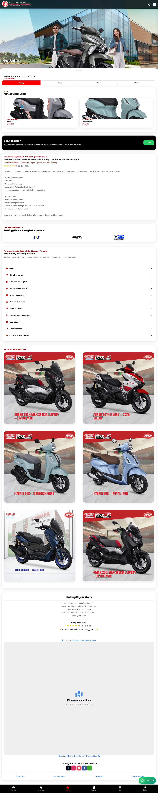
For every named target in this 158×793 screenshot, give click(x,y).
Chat (149, 143)
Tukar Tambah (79, 329)
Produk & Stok (79, 309)
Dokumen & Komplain (79, 282)
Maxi (98, 83)
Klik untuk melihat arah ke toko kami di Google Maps (79, 756)
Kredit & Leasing (79, 295)
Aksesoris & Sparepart (79, 335)
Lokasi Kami (99, 776)
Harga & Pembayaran (79, 288)
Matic (60, 83)
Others (137, 83)
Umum (79, 268)
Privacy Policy (20, 776)
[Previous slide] (3, 41)
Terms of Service (59, 776)
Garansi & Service (79, 302)
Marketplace (79, 322)
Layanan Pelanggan (138, 776)
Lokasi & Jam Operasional (79, 315)
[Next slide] (154, 41)
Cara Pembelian (79, 275)
